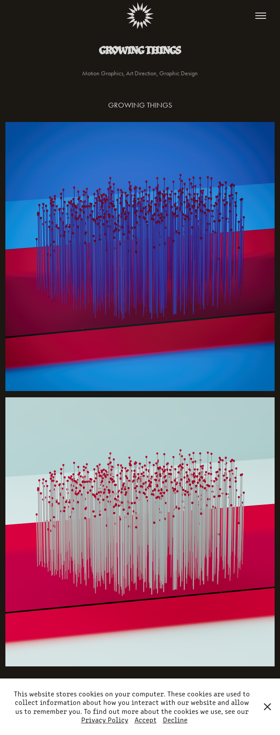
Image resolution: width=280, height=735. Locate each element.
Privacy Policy (104, 719)
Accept (146, 719)
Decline (175, 719)
